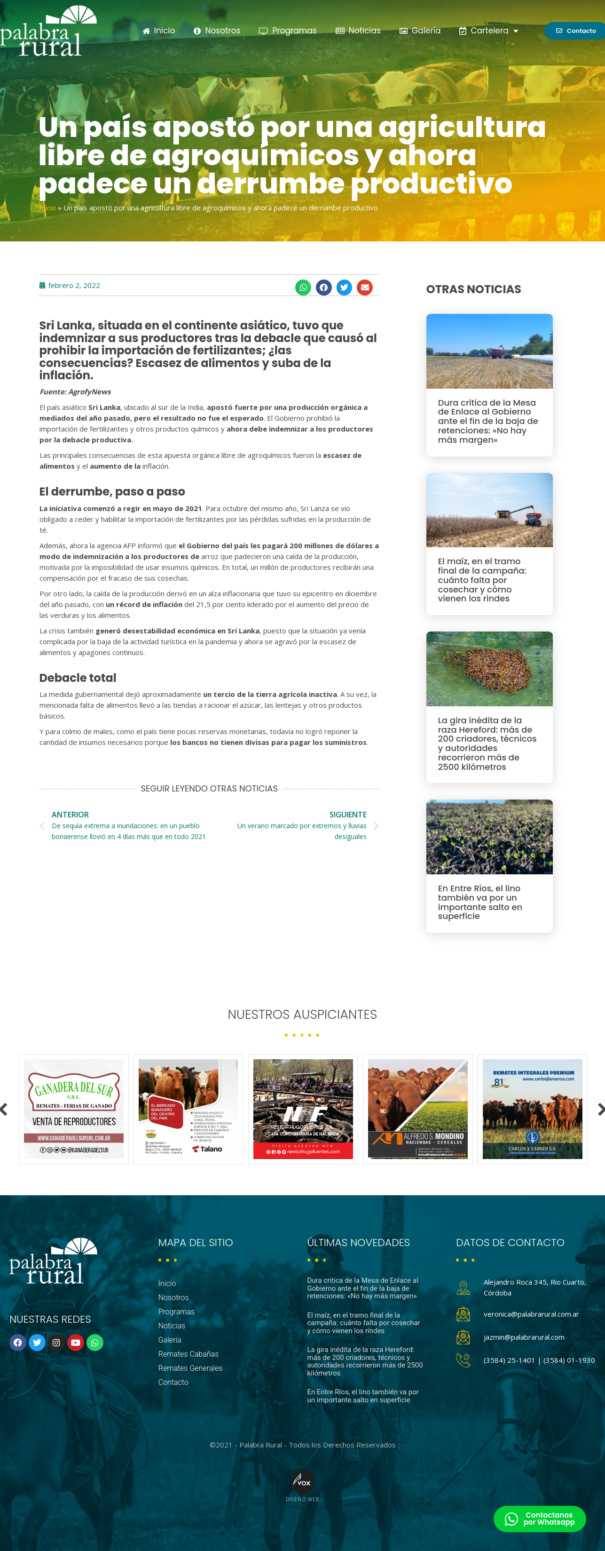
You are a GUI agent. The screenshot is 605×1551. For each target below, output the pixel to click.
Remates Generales (190, 1368)
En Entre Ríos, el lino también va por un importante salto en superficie (480, 902)
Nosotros (217, 30)
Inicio (158, 30)
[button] (303, 288)
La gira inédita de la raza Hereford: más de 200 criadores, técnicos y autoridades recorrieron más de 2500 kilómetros (487, 743)
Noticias (358, 30)
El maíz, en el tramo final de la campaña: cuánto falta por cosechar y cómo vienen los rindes (482, 579)
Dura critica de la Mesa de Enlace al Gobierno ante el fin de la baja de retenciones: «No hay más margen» (488, 421)
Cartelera (488, 31)
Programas (287, 30)
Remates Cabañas (188, 1354)
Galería (420, 30)
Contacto (173, 1382)
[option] (74, 1109)
